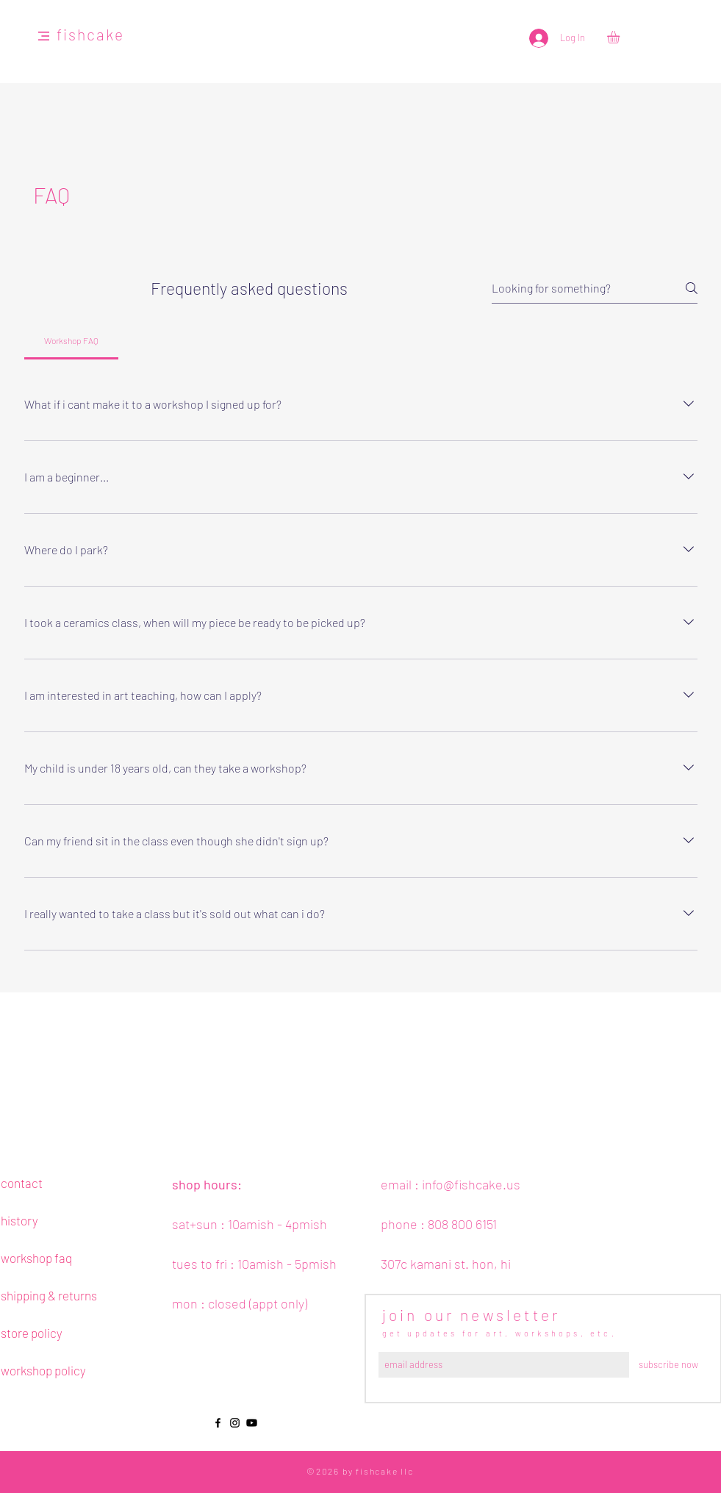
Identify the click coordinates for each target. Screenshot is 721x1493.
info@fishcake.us (471, 1184)
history (19, 1220)
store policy (31, 1332)
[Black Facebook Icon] (218, 1423)
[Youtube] (251, 1423)
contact (22, 1182)
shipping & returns (49, 1295)
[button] (43, 36)
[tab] (71, 340)
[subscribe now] (668, 1365)
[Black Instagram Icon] (235, 1423)
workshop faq (36, 1257)
